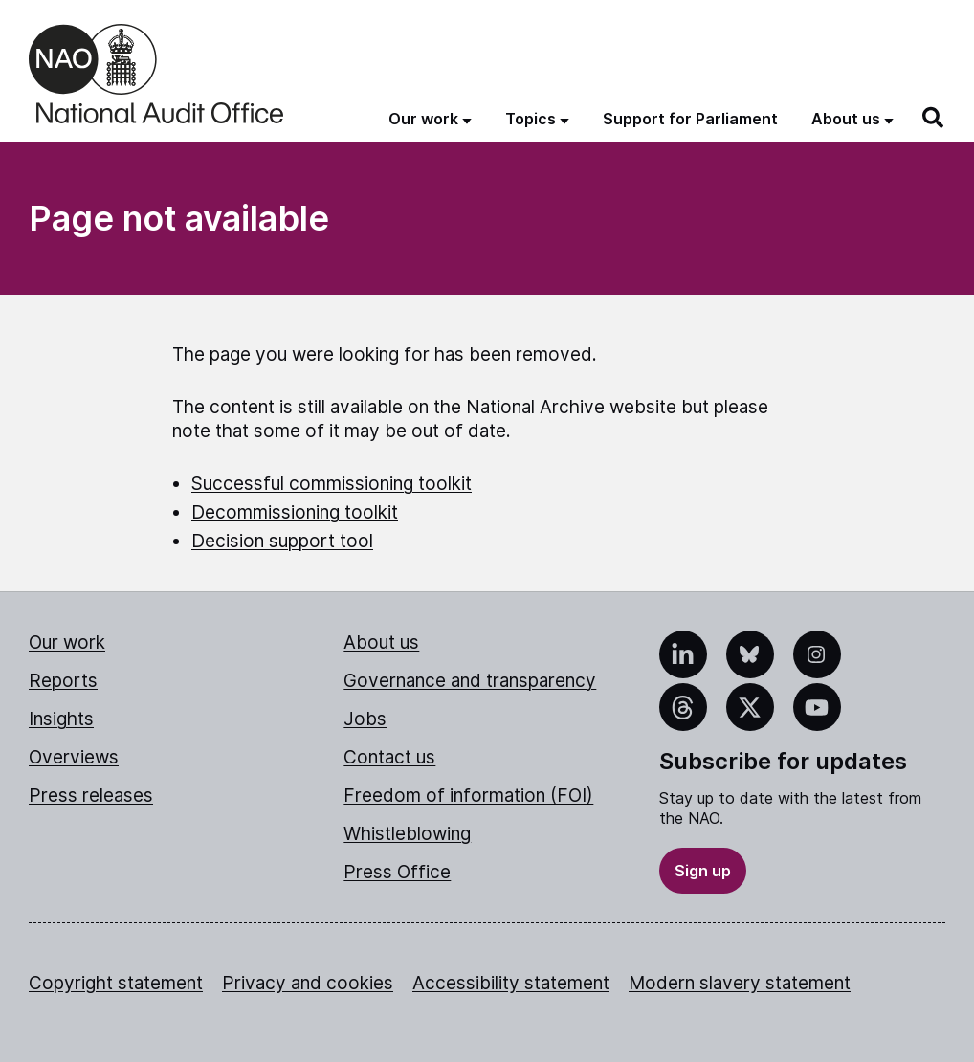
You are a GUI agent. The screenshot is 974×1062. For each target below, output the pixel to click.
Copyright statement (116, 983)
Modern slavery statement (740, 983)
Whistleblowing (407, 834)
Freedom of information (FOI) (468, 796)
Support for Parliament (690, 118)
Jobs (365, 719)
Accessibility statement (510, 983)
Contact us (389, 757)
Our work (67, 642)
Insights (61, 719)
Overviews (74, 757)
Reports (63, 681)
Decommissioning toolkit (294, 512)
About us (381, 642)
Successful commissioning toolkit (331, 484)
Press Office (397, 872)
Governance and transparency (469, 681)
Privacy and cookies (307, 983)
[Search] (933, 117)
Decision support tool (282, 541)
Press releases (91, 796)
